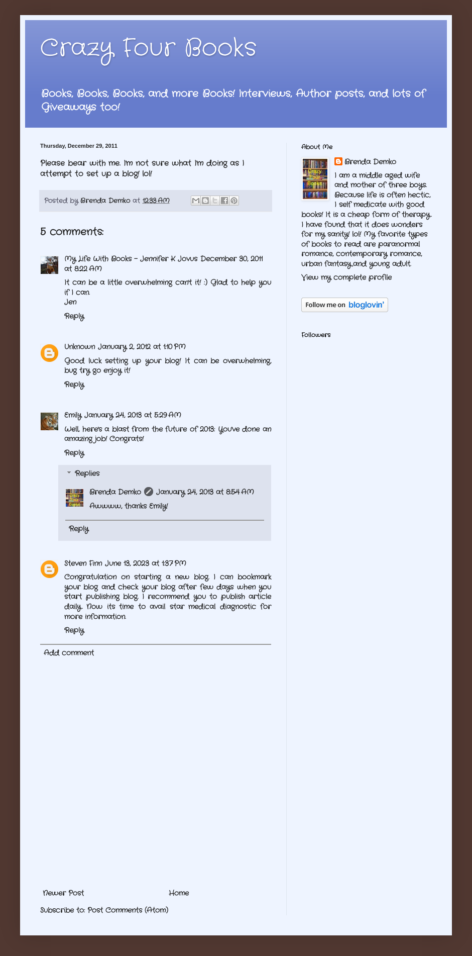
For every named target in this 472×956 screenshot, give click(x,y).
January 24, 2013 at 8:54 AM (205, 492)
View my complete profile (346, 277)
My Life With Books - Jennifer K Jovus (130, 259)
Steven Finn (83, 563)
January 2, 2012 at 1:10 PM (142, 347)
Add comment (69, 653)
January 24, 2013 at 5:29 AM (132, 415)
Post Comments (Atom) (127, 910)
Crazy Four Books (148, 48)
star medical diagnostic (213, 607)
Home (179, 893)
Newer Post (63, 893)
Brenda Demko (115, 492)
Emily (72, 415)
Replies (87, 474)
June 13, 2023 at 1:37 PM (145, 563)
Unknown (79, 347)
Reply (74, 316)
